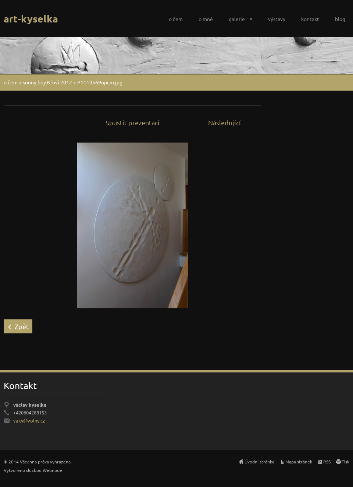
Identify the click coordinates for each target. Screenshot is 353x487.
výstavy (276, 18)
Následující (224, 122)
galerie (237, 18)
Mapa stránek (298, 462)
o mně (206, 18)
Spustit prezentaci (133, 122)
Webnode (52, 470)
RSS (327, 462)
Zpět (22, 326)
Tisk (345, 462)
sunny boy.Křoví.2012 (47, 82)
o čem (176, 18)
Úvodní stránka (259, 462)
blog (340, 18)
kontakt (310, 18)
